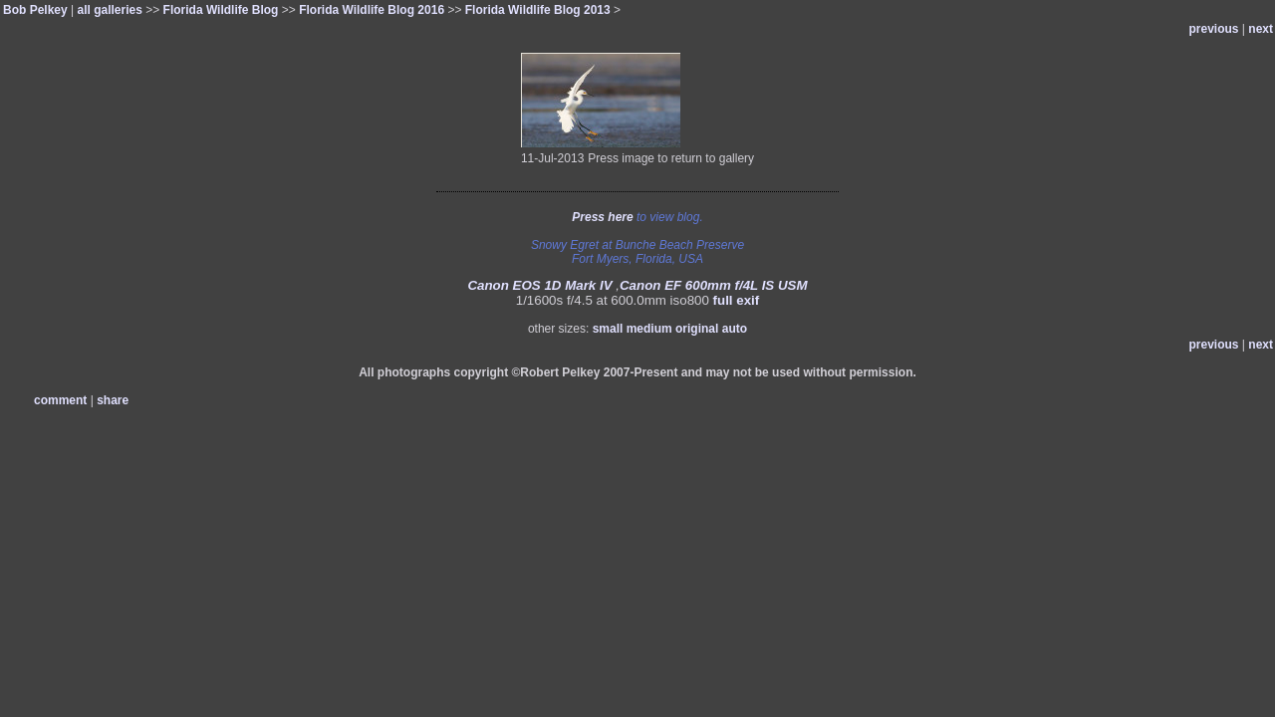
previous (1214, 29)
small (608, 329)
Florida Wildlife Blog (221, 10)
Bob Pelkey (35, 10)
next (1260, 29)
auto (734, 329)
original (696, 329)
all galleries (110, 10)
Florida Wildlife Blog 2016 (371, 10)
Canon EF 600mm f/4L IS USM (714, 285)
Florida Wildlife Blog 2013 (538, 10)
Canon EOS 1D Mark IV (539, 285)
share (112, 400)
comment (60, 400)
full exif (736, 300)
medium (649, 329)
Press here (602, 217)
